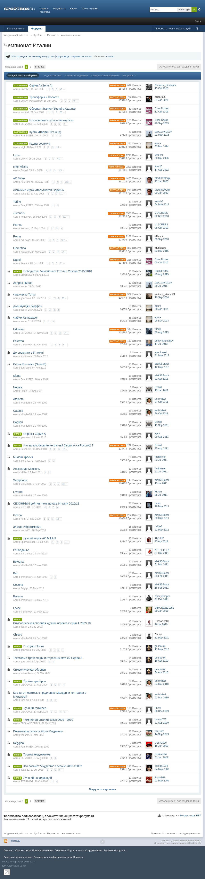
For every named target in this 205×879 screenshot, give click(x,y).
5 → (66, 542)
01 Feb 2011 (162, 599)
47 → (62, 89)
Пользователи (16, 28)
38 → (62, 112)
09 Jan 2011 (161, 610)
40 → (75, 101)
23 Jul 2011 (161, 460)
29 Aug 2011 (162, 436)
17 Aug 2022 (162, 169)
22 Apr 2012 (161, 378)
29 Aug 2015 (162, 274)
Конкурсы (45, 12)
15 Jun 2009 (161, 745)
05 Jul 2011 (161, 494)
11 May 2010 (162, 649)
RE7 (198, 815)
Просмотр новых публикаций (173, 28)
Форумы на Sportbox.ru (16, 833)
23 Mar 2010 (162, 697)
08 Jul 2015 (161, 285)
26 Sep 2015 (162, 123)
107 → (64, 240)
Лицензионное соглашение (18, 857)
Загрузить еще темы (102, 789)
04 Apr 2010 (161, 672)
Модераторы (187, 815)
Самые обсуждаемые (76, 75)
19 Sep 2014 (162, 297)
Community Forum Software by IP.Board (181, 840)
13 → (59, 147)
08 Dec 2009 (162, 711)
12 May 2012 (162, 367)
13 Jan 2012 (161, 390)
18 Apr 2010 (161, 660)
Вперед (39, 66)
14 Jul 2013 (161, 344)
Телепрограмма (90, 8)
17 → (63, 252)
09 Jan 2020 (161, 192)
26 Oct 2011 (161, 413)
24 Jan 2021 (161, 100)
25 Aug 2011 (162, 448)
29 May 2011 (162, 506)
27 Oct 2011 (161, 401)
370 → (61, 170)
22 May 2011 (162, 529)
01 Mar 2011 (162, 553)
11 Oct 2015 (161, 111)
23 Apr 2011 (161, 541)
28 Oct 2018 (161, 227)
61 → (59, 159)
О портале (60, 850)
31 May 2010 (162, 637)
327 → (66, 217)
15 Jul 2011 (161, 483)
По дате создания (52, 75)
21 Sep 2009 (162, 722)
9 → (65, 124)
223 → (68, 182)
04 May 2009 (162, 769)
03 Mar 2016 (162, 251)
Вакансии (78, 857)
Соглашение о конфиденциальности (181, 833)
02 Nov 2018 (162, 216)
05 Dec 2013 (162, 320)
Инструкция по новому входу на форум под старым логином (51, 56)
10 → (64, 484)
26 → (64, 298)
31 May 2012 (162, 355)
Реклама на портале (114, 850)
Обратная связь (22, 850)
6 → (65, 345)
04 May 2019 (162, 204)
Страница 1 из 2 (14, 67)
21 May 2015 (162, 134)
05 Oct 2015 (161, 262)
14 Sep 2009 (162, 734)
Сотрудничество (93, 850)
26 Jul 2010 (161, 624)
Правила (155, 833)
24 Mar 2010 (162, 684)
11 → (62, 194)
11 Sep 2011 (162, 425)
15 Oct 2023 (161, 88)
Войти (198, 21)
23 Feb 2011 (162, 576)
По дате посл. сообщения (22, 75)
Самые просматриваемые (105, 75)
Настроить (130, 75)
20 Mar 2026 (162, 158)
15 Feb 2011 (162, 587)
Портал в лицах (75, 850)
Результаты (59, 8)
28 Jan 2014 (161, 309)
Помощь (15, 841)
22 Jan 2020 (161, 181)
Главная (44, 8)
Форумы (37, 28)
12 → (65, 449)
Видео (73, 8)
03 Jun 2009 (161, 757)
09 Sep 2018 (162, 239)
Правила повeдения (42, 850)
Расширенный (199, 9)
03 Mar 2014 (162, 146)
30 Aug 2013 (162, 332)
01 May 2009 (162, 780)
